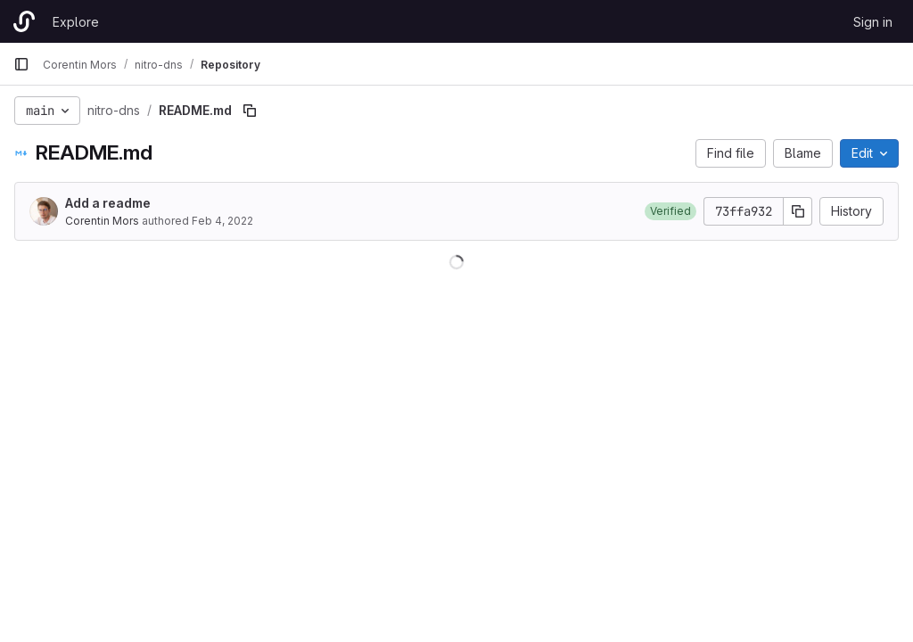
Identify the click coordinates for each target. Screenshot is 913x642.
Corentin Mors (102, 220)
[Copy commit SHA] (798, 211)
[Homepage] (24, 21)
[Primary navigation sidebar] (21, 64)
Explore (76, 21)
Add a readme (108, 202)
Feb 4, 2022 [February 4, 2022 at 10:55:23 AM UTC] (222, 220)
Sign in (872, 21)
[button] (670, 211)
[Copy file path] (249, 110)
